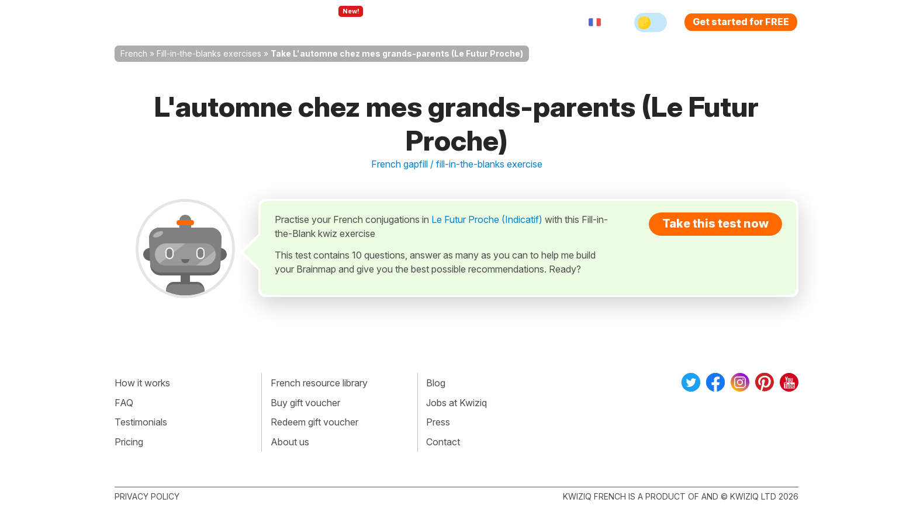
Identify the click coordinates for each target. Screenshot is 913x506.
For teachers (407, 22)
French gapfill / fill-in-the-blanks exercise (456, 164)
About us (290, 442)
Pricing (470, 22)
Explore (339, 22)
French (133, 53)
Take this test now (715, 224)
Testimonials (141, 422)
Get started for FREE (741, 21)
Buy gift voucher (305, 403)
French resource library (319, 383)
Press (438, 422)
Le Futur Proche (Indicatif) (486, 219)
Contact (443, 442)
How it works (142, 383)
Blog (435, 383)
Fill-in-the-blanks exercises (209, 53)
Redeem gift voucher (314, 422)
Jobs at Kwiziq (456, 403)
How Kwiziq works (258, 22)
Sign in (518, 22)
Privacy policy (147, 496)
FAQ (124, 403)
